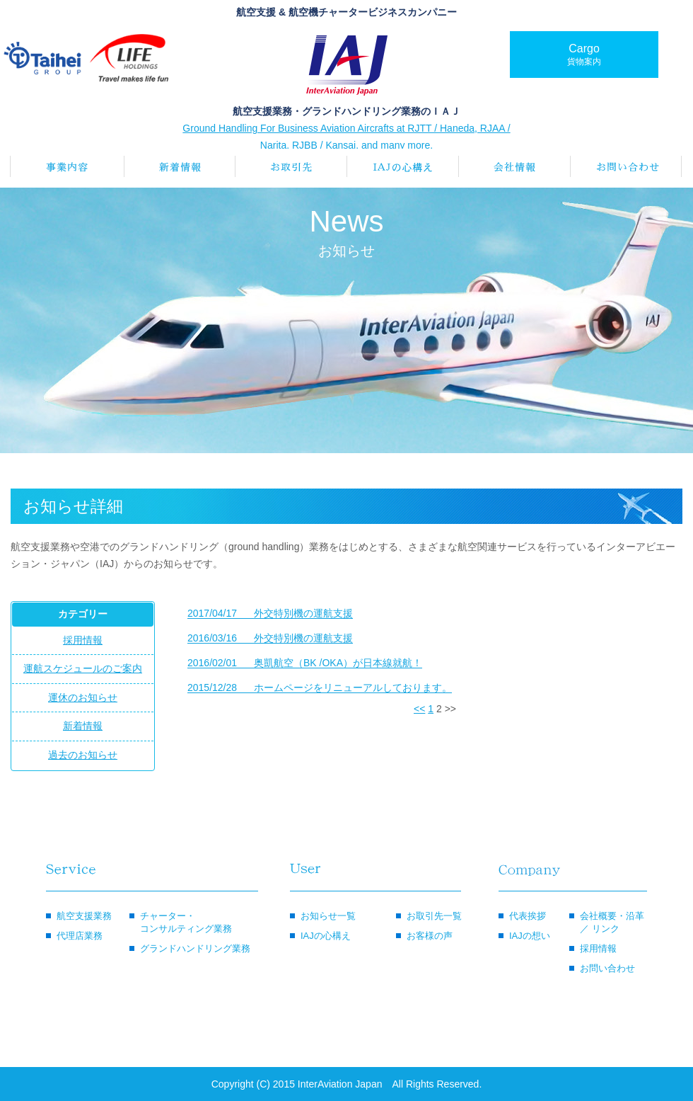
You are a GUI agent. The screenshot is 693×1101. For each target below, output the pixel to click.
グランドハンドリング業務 (195, 948)
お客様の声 (430, 935)
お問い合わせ (607, 968)
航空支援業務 (84, 916)
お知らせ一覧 (328, 916)
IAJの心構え (326, 935)
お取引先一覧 (434, 916)
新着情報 (83, 725)
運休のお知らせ (82, 697)
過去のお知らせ (82, 754)
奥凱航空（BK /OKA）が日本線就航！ (304, 663)
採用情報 (83, 640)
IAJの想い (529, 935)
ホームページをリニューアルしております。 (319, 688)
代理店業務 (80, 935)
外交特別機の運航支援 (270, 613)
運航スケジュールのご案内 (82, 668)
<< (419, 708)
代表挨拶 (527, 916)
